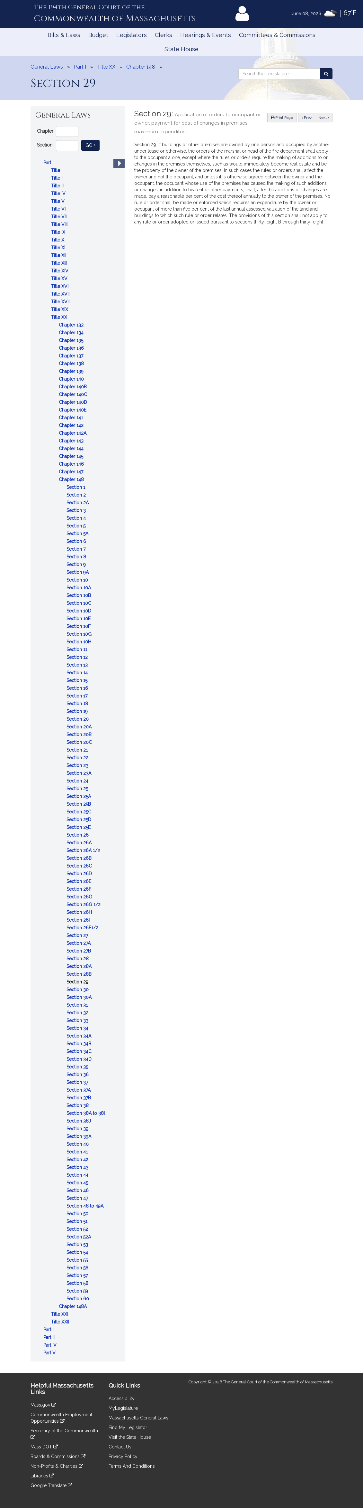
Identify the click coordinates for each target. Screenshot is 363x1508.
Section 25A (79, 796)
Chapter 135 (71, 340)
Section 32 (78, 1013)
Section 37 (77, 1082)
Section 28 (78, 959)
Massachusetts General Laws (138, 1417)
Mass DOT (44, 1446)
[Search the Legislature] (326, 73)
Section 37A (79, 1090)
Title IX (58, 232)
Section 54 (77, 1252)
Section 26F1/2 (83, 928)
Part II (49, 1329)
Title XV (60, 278)
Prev (308, 117)
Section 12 (77, 657)
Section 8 (76, 557)
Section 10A (79, 588)
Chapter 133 (72, 325)
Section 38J (79, 1121)
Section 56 (78, 1268)
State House (181, 49)
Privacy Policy (123, 1456)
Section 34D (79, 1059)
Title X (58, 240)
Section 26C (79, 866)
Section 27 (77, 935)
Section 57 (77, 1275)
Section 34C (79, 1051)
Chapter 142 (72, 425)
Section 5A (78, 533)
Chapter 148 (72, 479)
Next (323, 117)
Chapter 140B (73, 387)
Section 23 (78, 765)
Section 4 (76, 518)
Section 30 (78, 989)
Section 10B (79, 595)
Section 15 (77, 680)
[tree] (77, 758)
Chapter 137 (71, 356)
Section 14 (77, 673)
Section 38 (78, 1105)
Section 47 (77, 1198)
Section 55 (77, 1260)
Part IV (50, 1345)
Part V (50, 1353)
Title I (57, 170)
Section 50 (78, 1214)
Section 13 (77, 665)
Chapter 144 (72, 448)
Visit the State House (130, 1437)
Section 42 (78, 1159)
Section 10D (79, 611)
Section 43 (78, 1167)
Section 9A (78, 572)
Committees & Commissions (277, 35)
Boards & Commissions (58, 1456)
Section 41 (77, 1152)
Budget (98, 35)
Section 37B (79, 1098)
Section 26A (79, 843)
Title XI (58, 247)
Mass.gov (43, 1405)
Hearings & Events (205, 35)
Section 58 (78, 1283)
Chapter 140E (73, 410)
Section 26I (78, 920)
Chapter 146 (72, 464)
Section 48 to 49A (85, 1206)
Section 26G (79, 897)
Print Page (282, 117)
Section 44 (78, 1175)
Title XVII (61, 294)
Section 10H (79, 642)
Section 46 (78, 1190)
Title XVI (60, 286)
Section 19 (77, 711)
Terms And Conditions (132, 1466)
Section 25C (79, 812)
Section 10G (79, 634)
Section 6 (76, 541)
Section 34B (79, 1044)
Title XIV (60, 271)
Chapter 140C (73, 394)
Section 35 (77, 1067)
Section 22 (78, 758)
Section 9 (76, 564)
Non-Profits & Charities (57, 1466)
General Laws (47, 67)
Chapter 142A (73, 433)
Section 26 (78, 835)
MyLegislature (123, 1408)
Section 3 (76, 510)
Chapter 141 (71, 418)
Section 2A (78, 503)
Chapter (45, 131)
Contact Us (120, 1446)
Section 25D (79, 819)
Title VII (59, 217)
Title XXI (60, 1314)
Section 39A (79, 1136)
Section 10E (79, 618)
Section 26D (79, 873)
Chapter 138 (72, 363)
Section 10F (79, 626)
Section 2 (76, 495)
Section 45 (77, 1183)
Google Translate (51, 1485)
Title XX (59, 317)
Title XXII (60, 1322)
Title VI (59, 209)
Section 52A (79, 1237)
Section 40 (78, 1144)
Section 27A (79, 943)
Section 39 (78, 1129)
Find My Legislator (128, 1427)
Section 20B (79, 734)
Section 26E (79, 881)
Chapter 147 (71, 472)
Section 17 (77, 696)
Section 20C (79, 742)
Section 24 (78, 781)
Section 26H (79, 912)
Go (92, 145)
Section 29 (78, 982)
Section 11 (77, 649)
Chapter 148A (73, 1306)
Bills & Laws (64, 35)
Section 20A (79, 727)
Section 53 (77, 1244)
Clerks (163, 35)
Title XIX (60, 309)
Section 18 (77, 703)
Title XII (59, 255)
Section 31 (77, 1005)
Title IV (59, 193)
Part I (49, 162)
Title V (58, 201)
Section (44, 144)
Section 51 (77, 1221)
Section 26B (79, 858)
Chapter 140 (72, 379)
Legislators (131, 35)
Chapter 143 (72, 441)
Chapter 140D (73, 402)
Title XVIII (61, 302)
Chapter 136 (72, 348)
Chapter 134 (72, 333)
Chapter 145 (71, 456)
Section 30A (79, 997)
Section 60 (78, 1299)
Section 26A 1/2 (83, 850)
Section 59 (77, 1291)
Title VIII (60, 224)
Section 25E (79, 827)
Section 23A (79, 773)
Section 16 (77, 688)
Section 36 (78, 1074)
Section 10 (77, 580)
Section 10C (79, 603)
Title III (58, 186)
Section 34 (78, 1028)
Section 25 (77, 788)
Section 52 (77, 1229)
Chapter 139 (72, 371)
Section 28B (79, 974)
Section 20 (78, 719)
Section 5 (76, 526)
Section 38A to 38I (86, 1113)
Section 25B (79, 804)
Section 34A (79, 1036)
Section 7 (76, 549)
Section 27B (79, 951)
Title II (58, 178)
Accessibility (122, 1398)
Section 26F (79, 889)
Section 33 (78, 1020)
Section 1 (76, 487)
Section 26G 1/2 (84, 904)
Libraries (42, 1475)
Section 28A (79, 966)
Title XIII (59, 263)
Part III (50, 1337)
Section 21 (77, 750)
